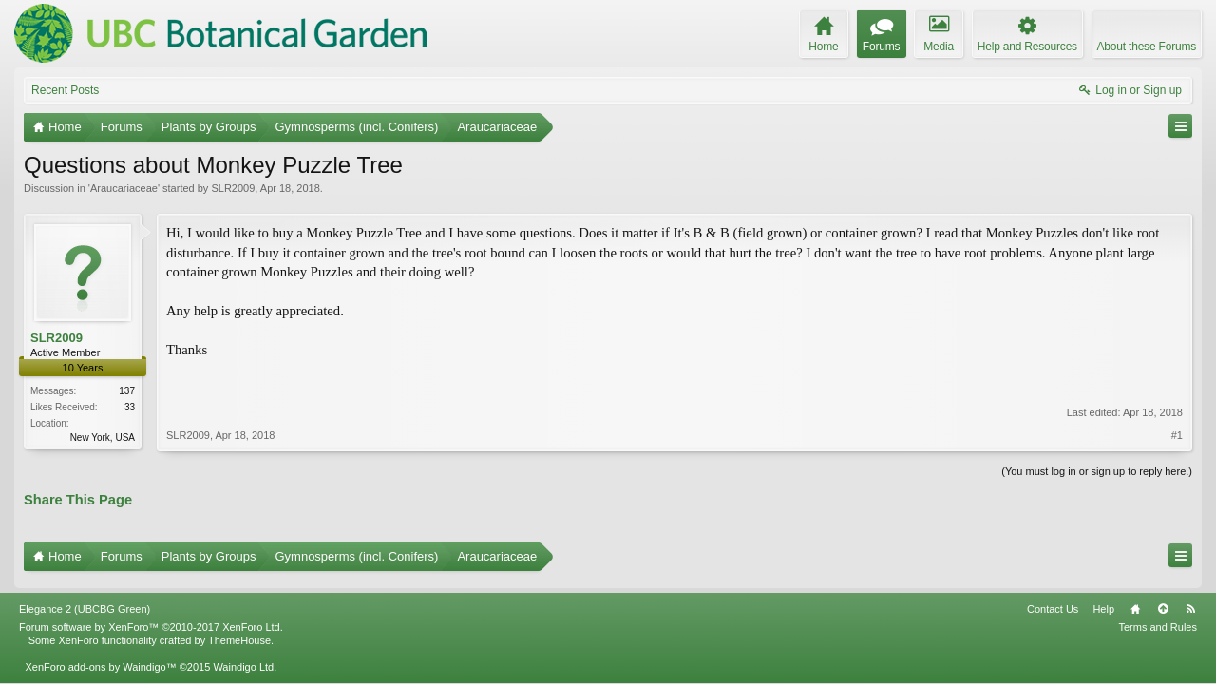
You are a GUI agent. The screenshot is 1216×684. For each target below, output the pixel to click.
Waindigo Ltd (243, 657)
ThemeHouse (239, 630)
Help (1103, 599)
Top (1162, 599)
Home (1135, 599)
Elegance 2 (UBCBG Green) (84, 599)
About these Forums (1146, 46)
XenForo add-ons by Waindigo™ (100, 657)
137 (127, 391)
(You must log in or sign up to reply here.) (1096, 469)
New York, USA (102, 437)
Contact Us (1052, 599)
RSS (1190, 599)
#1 (1177, 396)
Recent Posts (65, 90)
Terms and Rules (1157, 617)
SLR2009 (233, 188)
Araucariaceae (124, 188)
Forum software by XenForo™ (151, 617)
